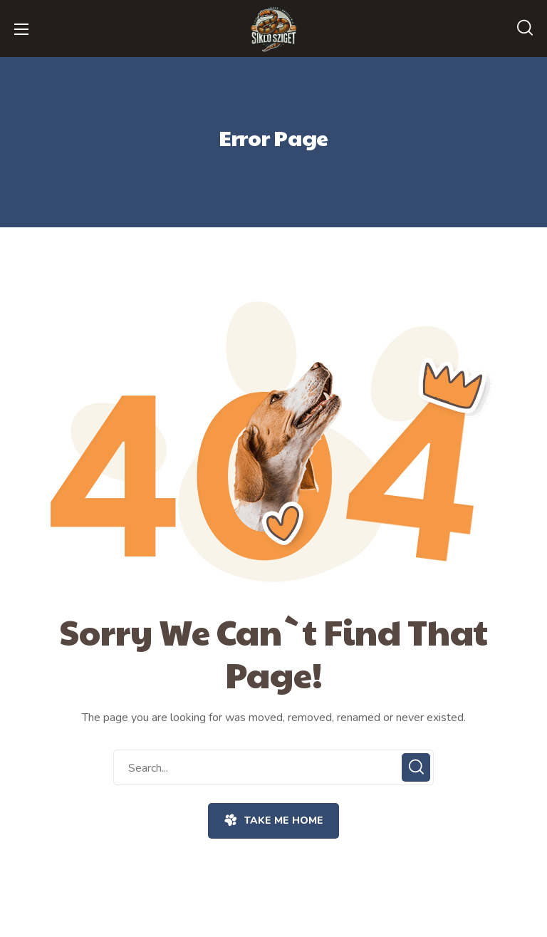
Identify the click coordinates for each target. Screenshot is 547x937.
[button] (525, 28)
